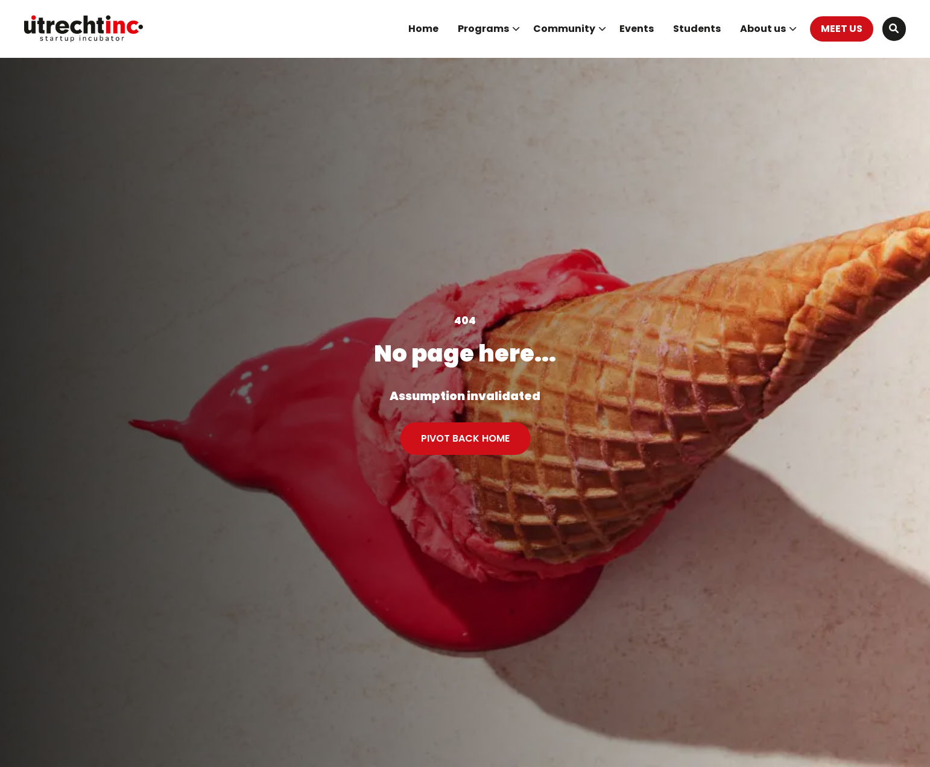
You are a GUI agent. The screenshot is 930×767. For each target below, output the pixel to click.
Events (636, 29)
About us (768, 29)
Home (423, 29)
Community (569, 29)
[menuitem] (423, 28)
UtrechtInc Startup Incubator (84, 29)
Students (697, 29)
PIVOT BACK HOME (465, 438)
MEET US (841, 29)
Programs (489, 29)
